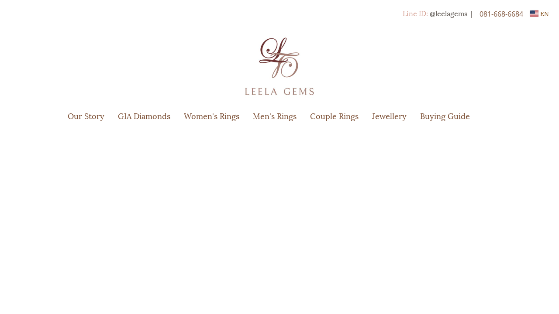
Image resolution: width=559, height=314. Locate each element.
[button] (489, 115)
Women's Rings (211, 115)
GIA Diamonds (144, 115)
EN (539, 13)
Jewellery (389, 115)
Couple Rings (334, 115)
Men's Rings (275, 115)
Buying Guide (445, 115)
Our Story (86, 115)
